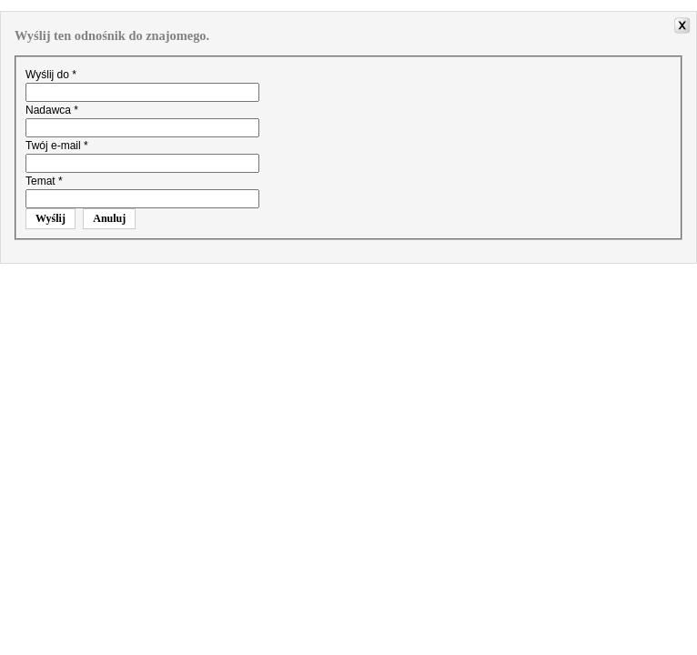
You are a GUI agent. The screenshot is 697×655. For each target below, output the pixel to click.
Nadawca (51, 110)
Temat (44, 181)
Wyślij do (50, 74)
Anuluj (109, 218)
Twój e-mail (56, 145)
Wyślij (50, 218)
